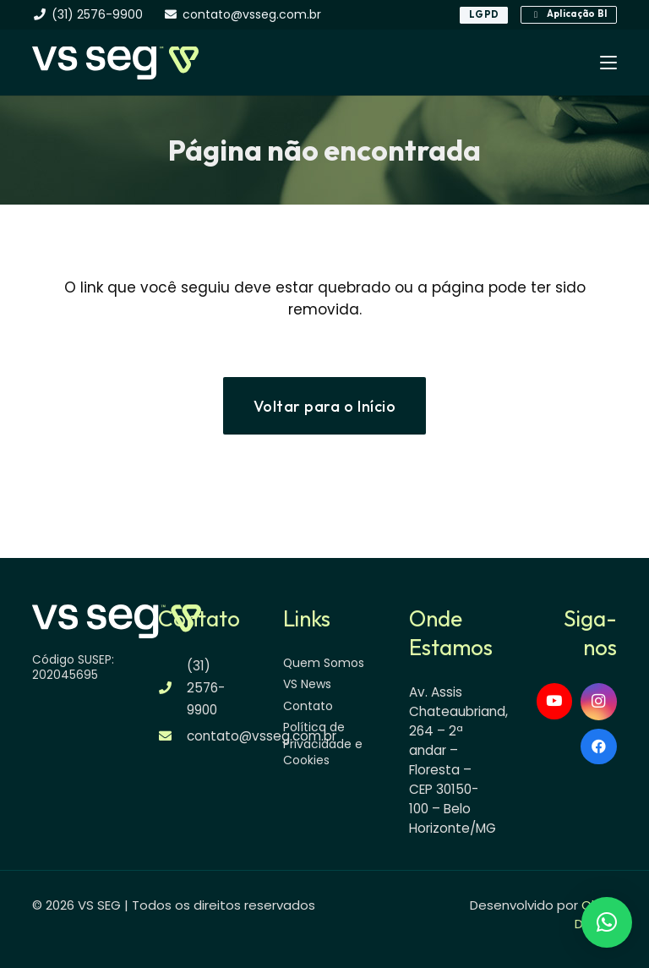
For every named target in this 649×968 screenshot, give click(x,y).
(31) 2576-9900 (206, 688)
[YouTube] (555, 701)
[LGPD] (484, 15)
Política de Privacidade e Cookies (323, 743)
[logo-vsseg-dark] (115, 62)
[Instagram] (599, 701)
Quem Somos (323, 662)
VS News (307, 683)
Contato (308, 705)
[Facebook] (599, 747)
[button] (608, 62)
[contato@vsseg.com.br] (173, 736)
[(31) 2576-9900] (173, 687)
